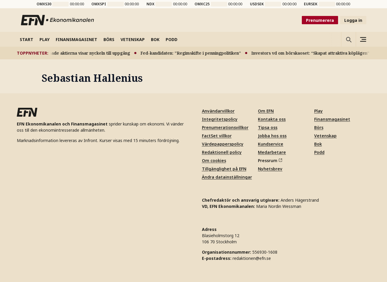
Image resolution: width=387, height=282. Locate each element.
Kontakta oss (272, 119)
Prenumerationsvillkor (225, 127)
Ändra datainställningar (227, 177)
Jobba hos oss (272, 135)
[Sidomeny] (363, 39)
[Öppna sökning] (348, 39)
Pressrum (270, 160)
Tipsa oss (267, 127)
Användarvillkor (218, 111)
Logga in (353, 20)
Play (318, 111)
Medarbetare (272, 152)
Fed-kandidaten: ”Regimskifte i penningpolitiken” (193, 53)
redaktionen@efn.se (252, 258)
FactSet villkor (217, 135)
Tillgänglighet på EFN (224, 169)
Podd (319, 152)
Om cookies (214, 160)
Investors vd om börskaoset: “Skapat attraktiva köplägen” (312, 53)
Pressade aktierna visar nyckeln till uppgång (87, 53)
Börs (318, 127)
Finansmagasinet (332, 119)
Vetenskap (325, 135)
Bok (318, 144)
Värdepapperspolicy (222, 144)
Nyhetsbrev (270, 169)
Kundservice (270, 144)
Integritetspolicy (220, 119)
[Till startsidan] (58, 20)
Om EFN (266, 111)
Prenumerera (320, 20)
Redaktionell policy (222, 152)
